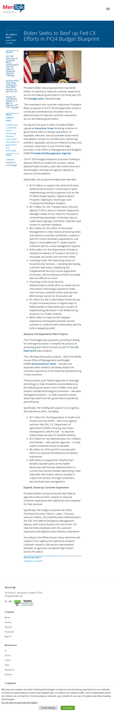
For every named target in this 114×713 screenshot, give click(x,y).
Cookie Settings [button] (48, 708)
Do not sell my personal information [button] (19, 702)
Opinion (8, 627)
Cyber (8, 660)
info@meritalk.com (14, 596)
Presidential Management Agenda (51, 153)
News (7, 617)
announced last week (43, 363)
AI (6, 650)
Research (9, 669)
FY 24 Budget (11, 165)
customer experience (11, 161)
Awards (8, 674)
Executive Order (44, 128)
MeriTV (8, 636)
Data (7, 665)
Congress (29, 561)
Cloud (8, 655)
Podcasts (9, 631)
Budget (39, 561)
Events (8, 622)
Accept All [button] (67, 708)
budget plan (37, 98)
